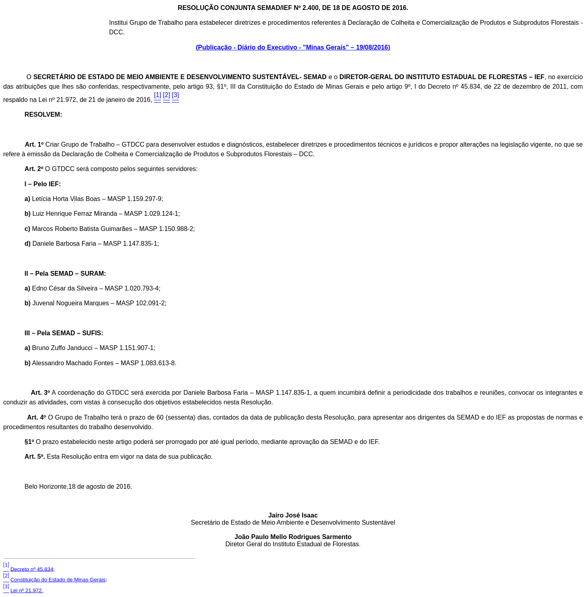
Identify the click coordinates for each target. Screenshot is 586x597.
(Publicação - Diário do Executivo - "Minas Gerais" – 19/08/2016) (293, 47)
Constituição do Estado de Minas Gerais (58, 580)
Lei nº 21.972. (26, 590)
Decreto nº (32, 569)
